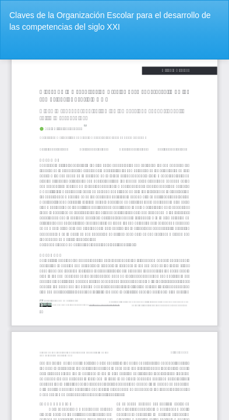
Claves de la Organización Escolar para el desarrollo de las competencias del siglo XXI (110, 21)
